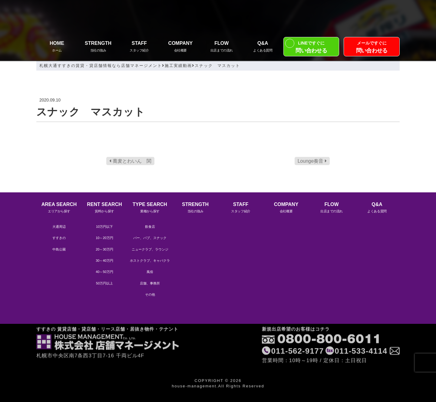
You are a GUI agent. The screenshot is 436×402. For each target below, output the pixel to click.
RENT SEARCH (104, 208)
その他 (150, 294)
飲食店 (150, 226)
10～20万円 (104, 238)
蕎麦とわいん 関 (130, 161)
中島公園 (59, 249)
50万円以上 (104, 283)
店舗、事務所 (150, 283)
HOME (57, 47)
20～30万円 (104, 249)
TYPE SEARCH (150, 208)
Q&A (262, 47)
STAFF (139, 47)
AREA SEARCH (59, 208)
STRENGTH (98, 47)
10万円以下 (104, 226)
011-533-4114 (361, 331)
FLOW (221, 47)
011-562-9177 (297, 331)
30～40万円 (104, 260)
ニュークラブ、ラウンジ (150, 249)
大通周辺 (59, 226)
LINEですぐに (311, 48)
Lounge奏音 (312, 161)
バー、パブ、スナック (150, 238)
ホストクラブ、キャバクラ (150, 260)
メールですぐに (371, 48)
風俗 (150, 272)
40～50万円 (104, 272)
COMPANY (180, 47)
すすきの (59, 238)
